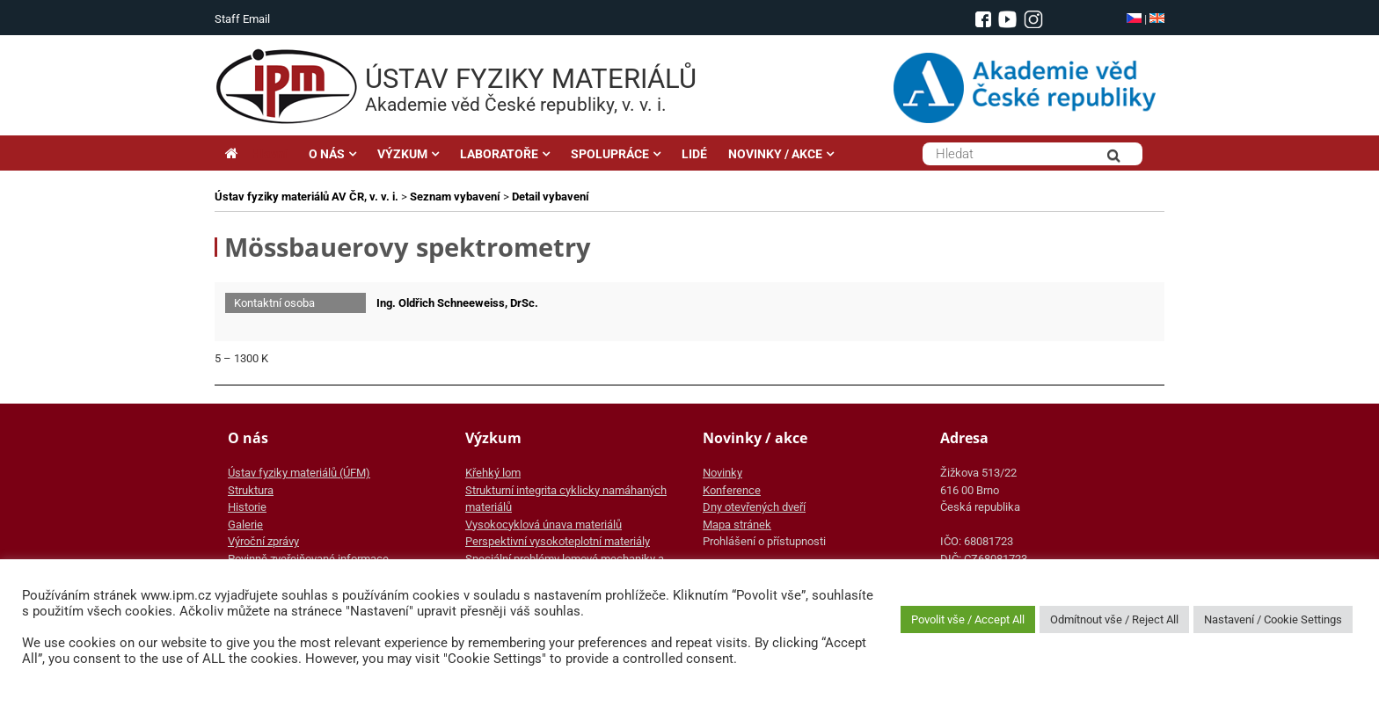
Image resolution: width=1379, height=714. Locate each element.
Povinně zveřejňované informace (308, 558)
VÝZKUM (402, 154)
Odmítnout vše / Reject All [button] (1114, 619)
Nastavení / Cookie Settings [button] (1273, 619)
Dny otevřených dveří (754, 507)
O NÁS (327, 154)
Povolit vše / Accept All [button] (968, 619)
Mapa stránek (737, 524)
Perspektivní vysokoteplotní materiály (557, 541)
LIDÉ (694, 154)
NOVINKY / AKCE (775, 154)
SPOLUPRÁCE (610, 154)
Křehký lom (493, 472)
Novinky (722, 472)
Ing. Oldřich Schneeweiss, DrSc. (457, 303)
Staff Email (242, 19)
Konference (732, 490)
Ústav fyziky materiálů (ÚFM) (299, 472)
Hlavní (256, 154)
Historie (247, 507)
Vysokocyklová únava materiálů (543, 524)
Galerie (245, 524)
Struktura (251, 490)
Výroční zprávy (263, 541)
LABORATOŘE (499, 154)
